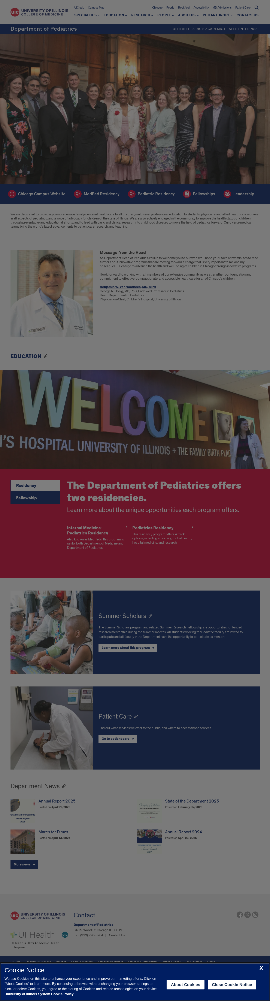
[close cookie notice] (261, 968)
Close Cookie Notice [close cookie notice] (232, 984)
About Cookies (185, 984)
